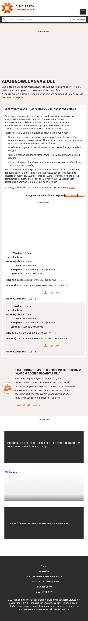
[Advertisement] (44, 55)
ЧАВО (72, 187)
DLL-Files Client (43, 586)
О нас (44, 566)
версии (60, 195)
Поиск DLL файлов (78, 20)
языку (81, 195)
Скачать (54, 293)
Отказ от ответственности (44, 581)
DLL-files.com (11, 472)
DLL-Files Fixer (44, 591)
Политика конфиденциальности (43, 576)
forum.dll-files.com (26, 405)
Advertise (44, 571)
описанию (71, 195)
